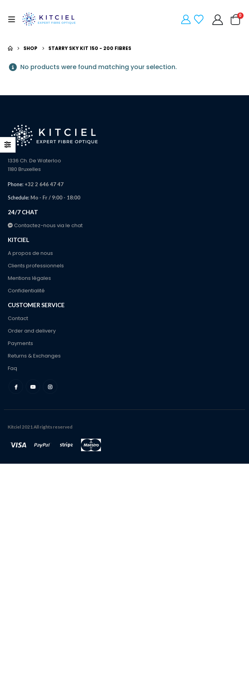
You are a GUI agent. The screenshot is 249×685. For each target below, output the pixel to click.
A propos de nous (30, 253)
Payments (20, 343)
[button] (14, 19)
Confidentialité (26, 290)
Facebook (16, 386)
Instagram (50, 386)
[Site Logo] (49, 19)
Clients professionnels (36, 265)
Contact (18, 318)
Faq (12, 368)
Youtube (33, 386)
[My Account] (218, 19)
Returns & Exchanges (34, 355)
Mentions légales (29, 278)
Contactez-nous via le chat (45, 225)
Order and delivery (32, 330)
